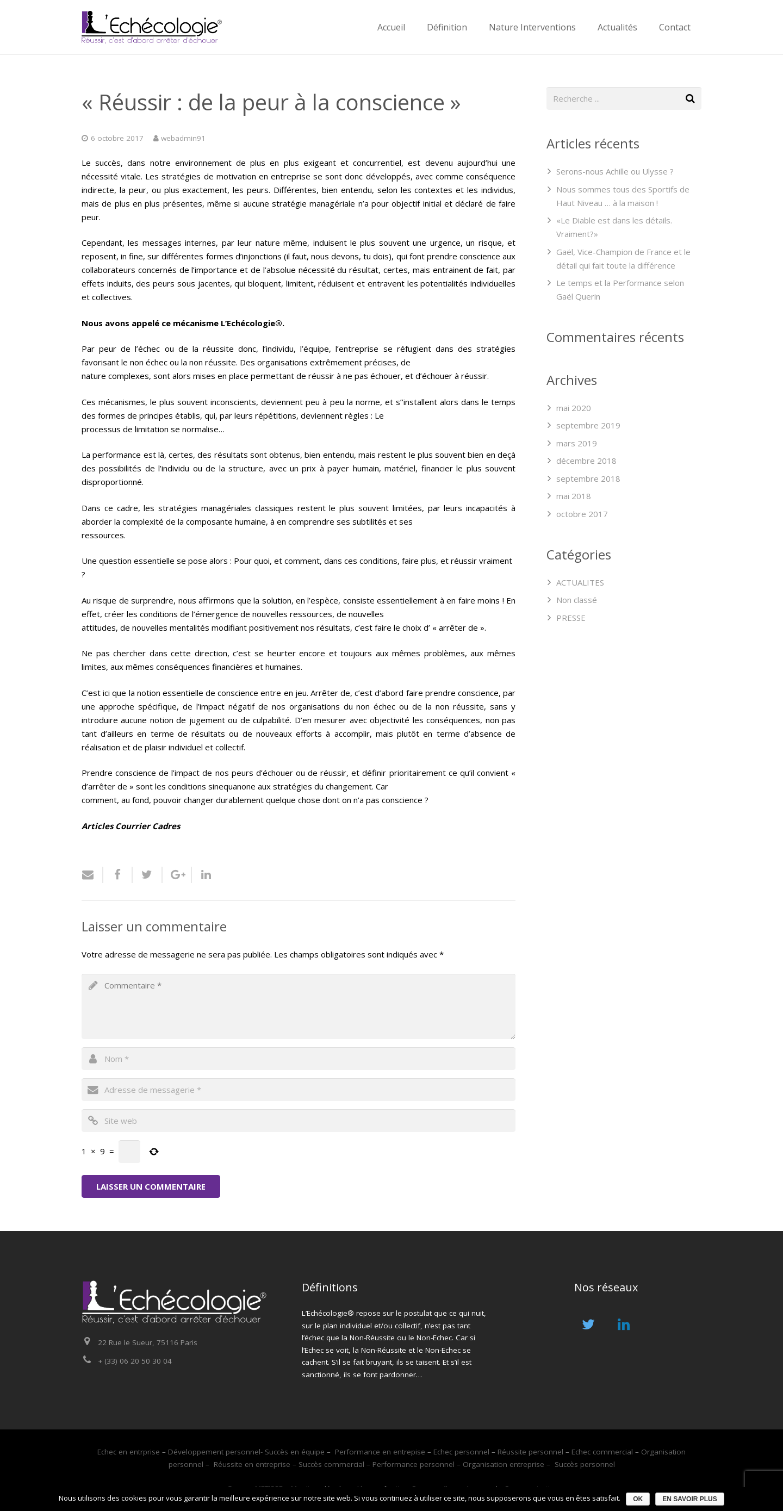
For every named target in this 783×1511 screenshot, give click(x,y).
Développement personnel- (215, 1452)
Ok (638, 1499)
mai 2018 (573, 495)
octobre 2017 (582, 513)
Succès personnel (585, 1464)
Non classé (576, 599)
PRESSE (571, 617)
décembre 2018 (586, 460)
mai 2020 (573, 407)
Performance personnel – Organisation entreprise (459, 1464)
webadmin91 (183, 138)
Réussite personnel (529, 1452)
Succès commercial (331, 1464)
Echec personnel (462, 1452)
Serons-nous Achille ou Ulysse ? (615, 171)
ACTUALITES (580, 582)
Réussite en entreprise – (256, 1464)
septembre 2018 (588, 478)
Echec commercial (602, 1452)
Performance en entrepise (380, 1452)
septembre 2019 (588, 425)
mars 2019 (576, 443)
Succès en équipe (295, 1452)
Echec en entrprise (128, 1452)
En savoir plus (689, 1499)
